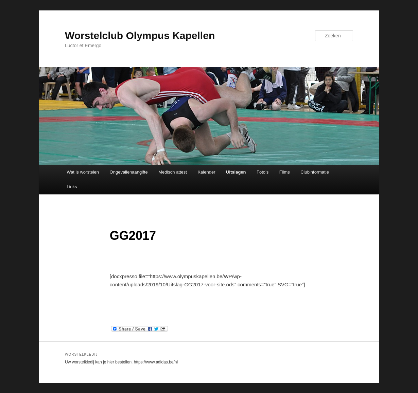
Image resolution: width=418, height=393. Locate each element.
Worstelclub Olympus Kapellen (140, 35)
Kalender (206, 172)
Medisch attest (172, 172)
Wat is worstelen (83, 172)
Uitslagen (236, 172)
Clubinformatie (314, 172)
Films (284, 172)
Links (72, 186)
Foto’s (262, 172)
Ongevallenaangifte (129, 172)
